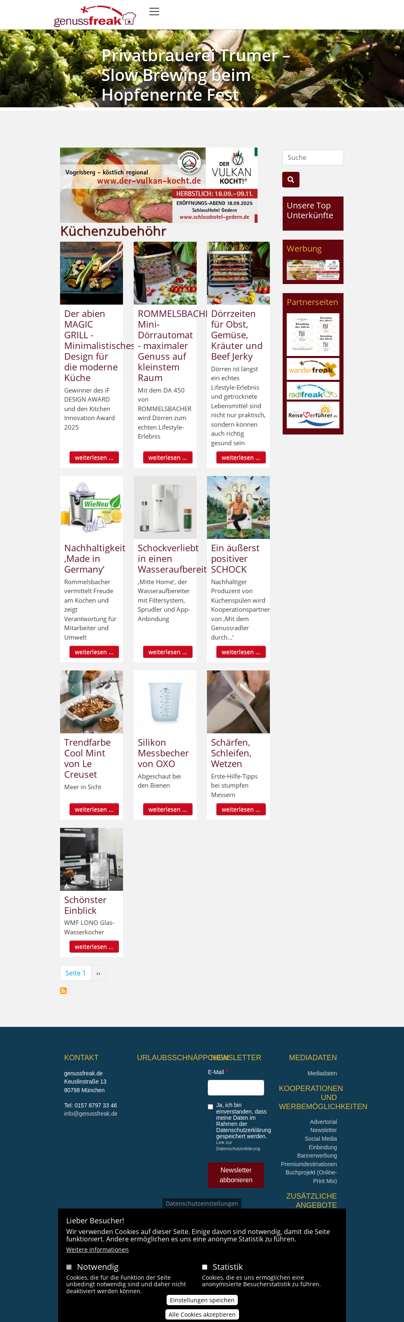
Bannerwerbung (317, 1156)
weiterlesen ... (94, 457)
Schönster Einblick (85, 904)
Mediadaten (322, 1073)
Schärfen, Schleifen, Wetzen (231, 753)
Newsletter (323, 1130)
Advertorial (323, 1122)
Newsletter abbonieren (236, 1175)
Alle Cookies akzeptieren (202, 1316)
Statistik (228, 1267)
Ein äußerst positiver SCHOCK (235, 558)
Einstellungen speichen (202, 1301)
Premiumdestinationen (309, 1164)
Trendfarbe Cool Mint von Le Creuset (87, 758)
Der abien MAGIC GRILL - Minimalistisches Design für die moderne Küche (99, 345)
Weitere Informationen (97, 1251)
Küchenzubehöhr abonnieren (63, 990)
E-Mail (216, 1072)
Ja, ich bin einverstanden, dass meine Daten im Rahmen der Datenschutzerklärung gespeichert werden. (243, 1120)
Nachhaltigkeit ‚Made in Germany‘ (94, 558)
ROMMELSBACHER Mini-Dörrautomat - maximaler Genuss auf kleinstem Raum (177, 345)
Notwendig (97, 1267)
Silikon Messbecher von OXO (163, 753)
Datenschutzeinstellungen (202, 1205)
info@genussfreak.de (91, 1114)
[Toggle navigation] (154, 11)
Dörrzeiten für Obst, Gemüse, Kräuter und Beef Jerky (236, 334)
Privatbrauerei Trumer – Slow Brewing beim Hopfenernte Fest (195, 75)
